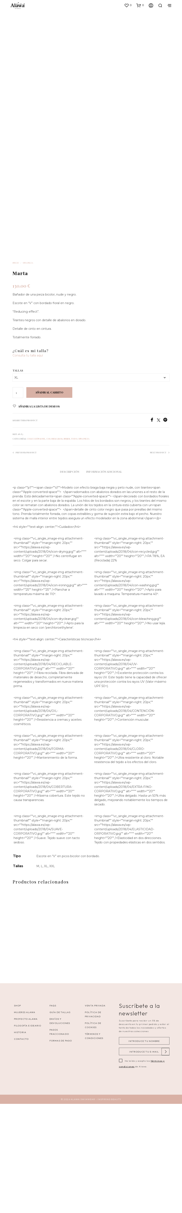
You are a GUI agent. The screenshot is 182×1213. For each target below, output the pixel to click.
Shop (17, 1114)
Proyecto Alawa (26, 1128)
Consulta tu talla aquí (28, 468)
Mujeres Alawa (24, 1121)
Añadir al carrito (49, 506)
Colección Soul (36, 551)
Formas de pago (61, 1149)
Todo (74, 551)
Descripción (69, 584)
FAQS (53, 1114)
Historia (20, 1141)
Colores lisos (54, 551)
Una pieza (28, 375)
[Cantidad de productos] (18, 505)
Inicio (16, 375)
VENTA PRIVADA (95, 1114)
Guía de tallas (60, 1121)
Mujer (67, 551)
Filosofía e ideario (27, 1134)
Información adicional (104, 584)
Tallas (18, 483)
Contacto (21, 1148)
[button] (128, 5)
